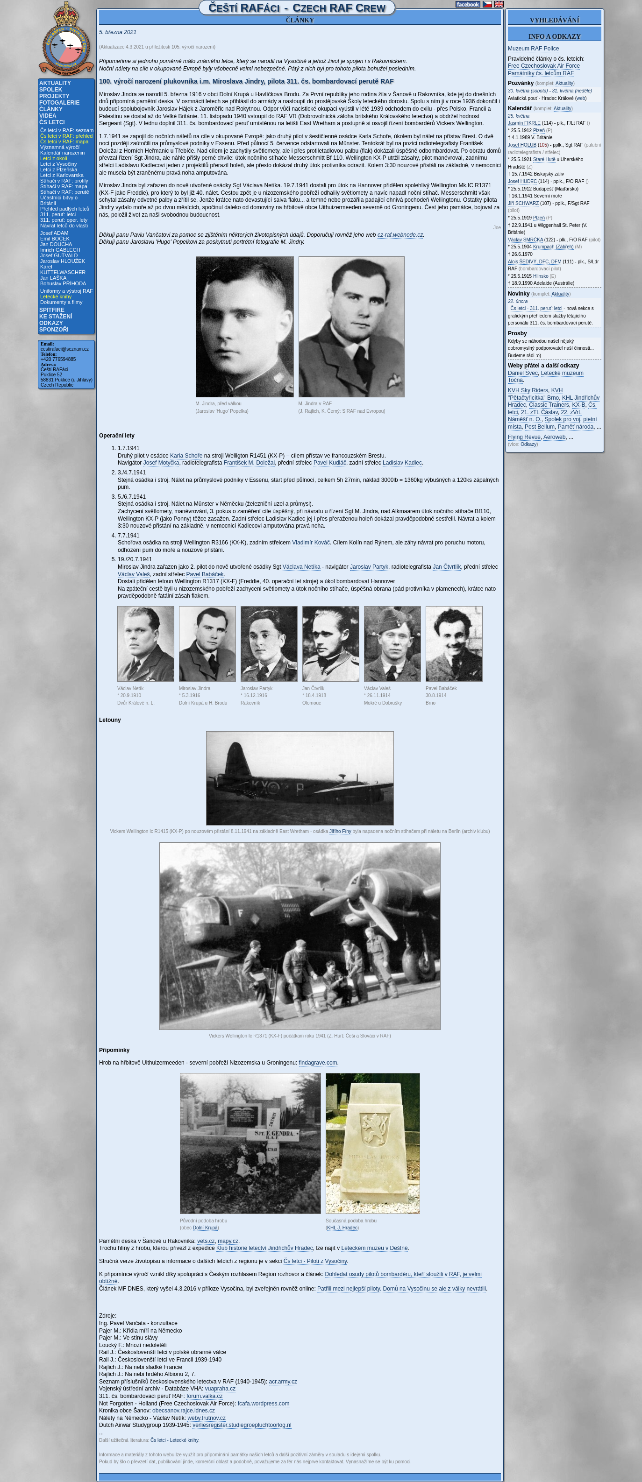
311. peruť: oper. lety (63, 220)
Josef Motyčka (161, 462)
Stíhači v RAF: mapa (63, 186)
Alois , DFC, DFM (534, 261)
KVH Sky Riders (528, 390)
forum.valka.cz (204, 1396)
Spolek (50, 89)
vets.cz (205, 1241)
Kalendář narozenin (62, 152)
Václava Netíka (302, 567)
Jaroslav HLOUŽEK (62, 261)
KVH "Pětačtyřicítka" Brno (535, 394)
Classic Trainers (549, 405)
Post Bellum (540, 426)
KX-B (578, 405)
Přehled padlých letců (64, 209)
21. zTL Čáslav (539, 412)
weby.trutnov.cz (206, 1418)
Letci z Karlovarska (62, 175)
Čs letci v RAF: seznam (66, 130)
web (581, 98)
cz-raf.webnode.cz (400, 235)
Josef (522, 145)
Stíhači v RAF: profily (64, 180)
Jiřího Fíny (340, 831)
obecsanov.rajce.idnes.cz (183, 1410)
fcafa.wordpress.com (264, 1403)
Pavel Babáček (205, 574)
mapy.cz (228, 1241)
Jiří (523, 203)
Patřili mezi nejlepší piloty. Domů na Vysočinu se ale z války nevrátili (401, 1288)
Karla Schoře (186, 455)
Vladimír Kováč (311, 542)
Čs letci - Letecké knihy (174, 1440)
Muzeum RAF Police (533, 48)
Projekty (54, 96)
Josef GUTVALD (59, 255)
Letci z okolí (53, 158)
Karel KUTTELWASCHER (63, 269)
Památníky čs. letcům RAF (541, 73)
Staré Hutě (544, 159)
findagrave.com (318, 1062)
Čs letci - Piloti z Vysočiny (315, 1261)
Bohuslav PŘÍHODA (63, 283)
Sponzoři (54, 329)
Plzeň (539, 130)
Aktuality (55, 83)
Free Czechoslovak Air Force (544, 66)
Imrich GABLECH (60, 250)
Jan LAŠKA (53, 278)
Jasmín (524, 123)
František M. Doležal (249, 462)
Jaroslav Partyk (369, 567)
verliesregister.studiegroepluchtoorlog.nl (242, 1425)
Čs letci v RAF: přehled (66, 136)
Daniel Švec (523, 373)
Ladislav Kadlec (402, 462)
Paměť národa (576, 426)
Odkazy (51, 323)
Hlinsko (541, 276)
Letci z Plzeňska (58, 169)
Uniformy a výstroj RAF (66, 291)
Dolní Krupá (205, 1227)
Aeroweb (554, 437)
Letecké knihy (55, 296)
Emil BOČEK (55, 238)
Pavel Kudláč (330, 462)
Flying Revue (524, 437)
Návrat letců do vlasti (64, 225)
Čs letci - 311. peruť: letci (537, 308)
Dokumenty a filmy (61, 302)
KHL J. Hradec (342, 1227)
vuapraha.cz (220, 1388)
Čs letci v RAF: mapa (64, 141)
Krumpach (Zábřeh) (553, 246)
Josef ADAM (54, 233)
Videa (48, 116)
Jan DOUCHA (56, 244)
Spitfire (51, 310)
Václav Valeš (134, 574)
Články (51, 109)
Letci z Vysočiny (58, 164)
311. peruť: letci (58, 214)
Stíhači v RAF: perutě (64, 192)
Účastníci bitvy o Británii (59, 200)
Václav (525, 239)
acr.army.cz (283, 1381)
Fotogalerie (59, 102)
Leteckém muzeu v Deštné (374, 1248)
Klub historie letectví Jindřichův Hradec (264, 1248)
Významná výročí (59, 147)
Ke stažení (55, 316)
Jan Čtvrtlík (447, 567)
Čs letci (52, 122)
